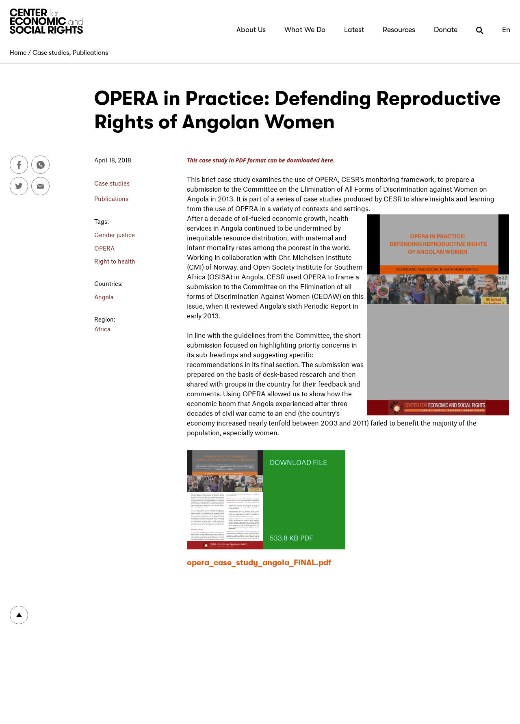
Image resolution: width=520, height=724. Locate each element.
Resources (399, 30)
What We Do (304, 30)
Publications (90, 52)
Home (18, 52)
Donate (445, 30)
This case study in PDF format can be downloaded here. (261, 160)
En (506, 30)
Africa (102, 329)
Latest (354, 30)
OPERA (104, 248)
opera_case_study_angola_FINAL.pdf (259, 562)
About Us (251, 30)
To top (19, 615)
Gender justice (114, 234)
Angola (104, 296)
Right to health (114, 261)
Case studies (50, 52)
